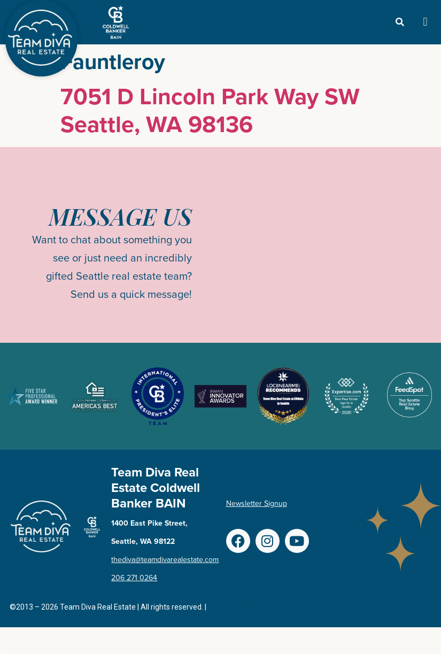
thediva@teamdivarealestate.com (165, 559)
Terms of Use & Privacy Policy (258, 607)
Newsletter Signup (256, 503)
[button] (425, 22)
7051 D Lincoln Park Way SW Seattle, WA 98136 (210, 110)
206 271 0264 (134, 577)
